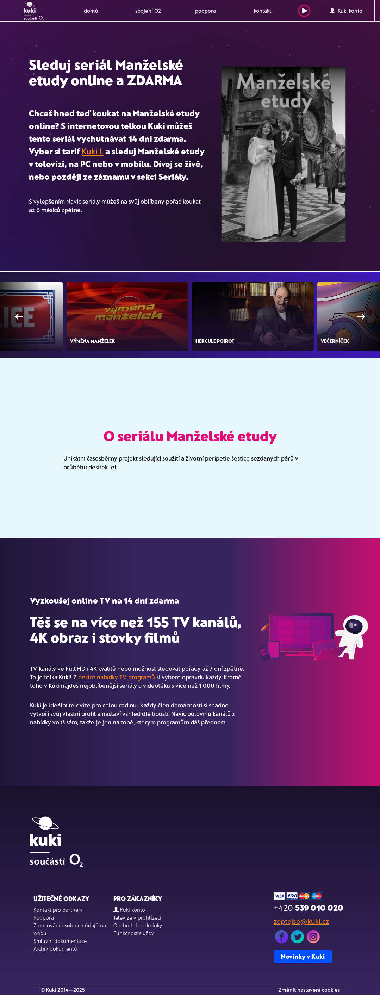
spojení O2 (148, 10)
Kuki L (93, 151)
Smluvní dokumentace (60, 941)
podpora (205, 10)
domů (91, 10)
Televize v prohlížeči (137, 917)
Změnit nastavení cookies (309, 990)
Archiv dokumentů (55, 948)
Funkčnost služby (133, 933)
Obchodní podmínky (137, 925)
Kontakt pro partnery (58, 910)
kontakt (262, 10)
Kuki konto (346, 10)
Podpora (43, 917)
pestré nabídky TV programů (116, 676)
